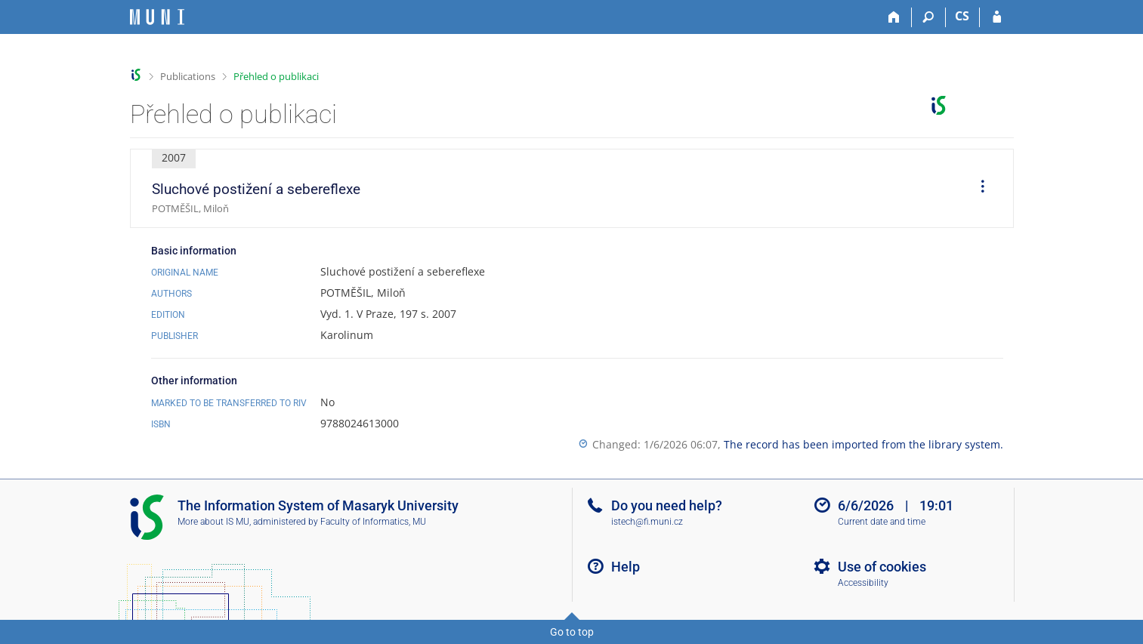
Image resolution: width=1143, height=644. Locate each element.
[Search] (929, 17)
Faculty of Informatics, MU (373, 521)
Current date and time (881, 521)
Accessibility (863, 583)
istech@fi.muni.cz (647, 521)
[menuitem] (977, 189)
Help (625, 567)
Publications (187, 76)
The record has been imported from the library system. (863, 444)
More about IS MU (213, 521)
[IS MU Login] (997, 17)
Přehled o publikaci (276, 76)
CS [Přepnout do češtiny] (962, 16)
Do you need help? (666, 505)
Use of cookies (882, 567)
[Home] (895, 17)
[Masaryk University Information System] (157, 17)
